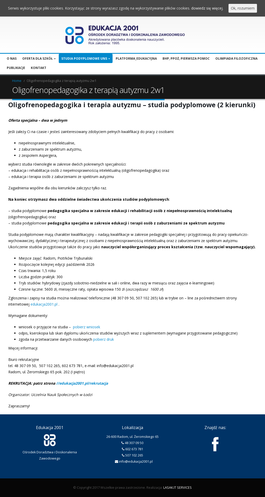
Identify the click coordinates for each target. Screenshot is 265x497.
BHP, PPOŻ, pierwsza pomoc (186, 58)
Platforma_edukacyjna (136, 58)
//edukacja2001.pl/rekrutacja (82, 383)
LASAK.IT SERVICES (177, 487)
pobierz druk (103, 339)
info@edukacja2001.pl (136, 461)
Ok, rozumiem (243, 8)
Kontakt (38, 68)
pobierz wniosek (86, 326)
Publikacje (16, 68)
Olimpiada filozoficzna (236, 58)
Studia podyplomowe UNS (84, 58)
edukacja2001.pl (44, 304)
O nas (12, 58)
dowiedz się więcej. (207, 8)
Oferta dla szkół (37, 58)
